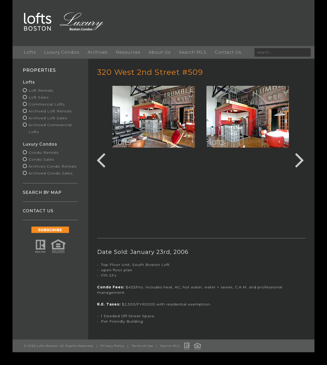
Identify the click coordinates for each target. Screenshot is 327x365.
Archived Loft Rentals (50, 111)
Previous (101, 159)
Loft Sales (39, 97)
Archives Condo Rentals (53, 166)
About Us (160, 52)
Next (299, 159)
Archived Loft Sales (48, 118)
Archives (98, 52)
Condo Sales (41, 159)
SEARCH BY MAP (42, 192)
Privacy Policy (113, 346)
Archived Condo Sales (51, 173)
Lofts (30, 52)
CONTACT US (38, 210)
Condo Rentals (44, 152)
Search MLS (193, 52)
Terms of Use (142, 346)
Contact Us (228, 52)
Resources (128, 52)
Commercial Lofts (47, 104)
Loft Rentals (41, 90)
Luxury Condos (61, 52)
